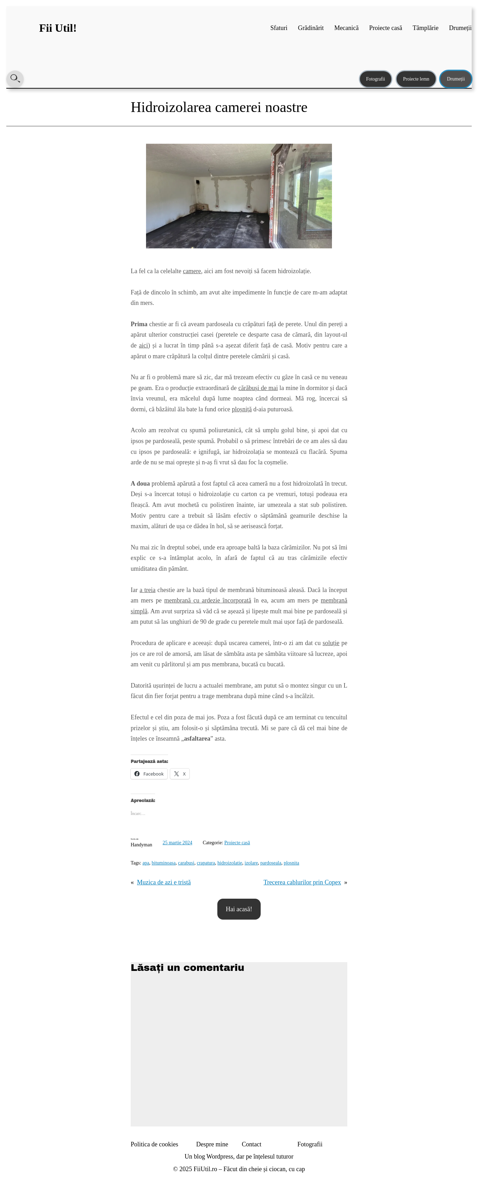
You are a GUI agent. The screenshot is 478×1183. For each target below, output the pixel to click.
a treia (147, 589)
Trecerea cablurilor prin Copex (302, 882)
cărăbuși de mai (258, 387)
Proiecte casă (237, 842)
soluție (331, 642)
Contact (251, 1144)
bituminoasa (163, 863)
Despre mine (212, 1144)
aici (143, 345)
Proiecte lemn (416, 79)
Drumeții (456, 79)
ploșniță (242, 409)
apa (146, 863)
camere (192, 271)
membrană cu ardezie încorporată (207, 600)
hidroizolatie (229, 863)
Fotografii (375, 79)
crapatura (206, 863)
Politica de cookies (154, 1144)
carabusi (186, 863)
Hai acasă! (239, 909)
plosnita (291, 863)
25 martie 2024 (177, 842)
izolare (251, 863)
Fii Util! (58, 28)
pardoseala (270, 863)
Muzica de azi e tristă (164, 882)
